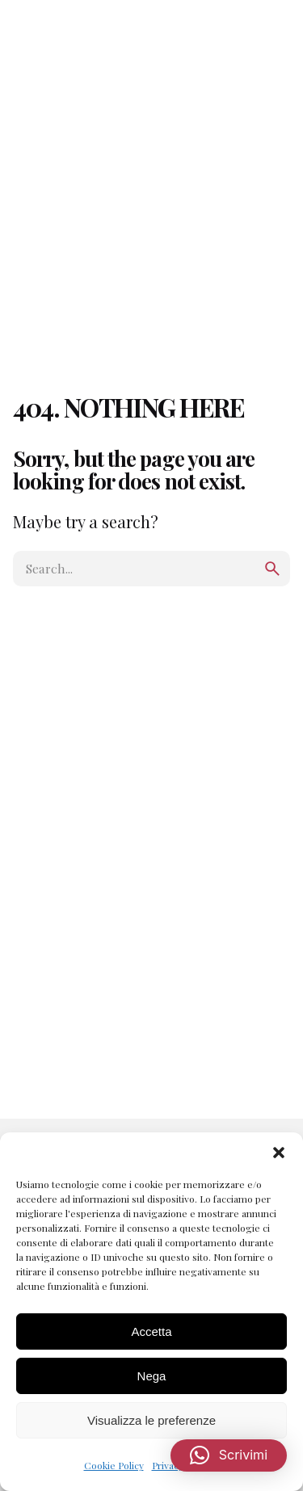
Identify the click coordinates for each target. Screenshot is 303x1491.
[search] (272, 568)
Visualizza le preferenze (151, 1420)
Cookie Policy (114, 1465)
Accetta (151, 1331)
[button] (279, 1152)
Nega (151, 1376)
